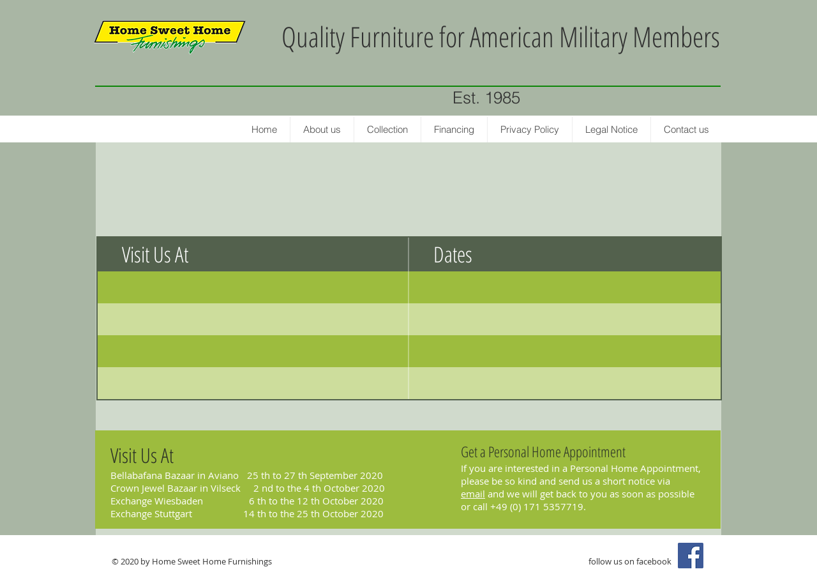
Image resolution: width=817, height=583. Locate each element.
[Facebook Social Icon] (690, 555)
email (473, 493)
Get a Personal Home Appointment (543, 451)
